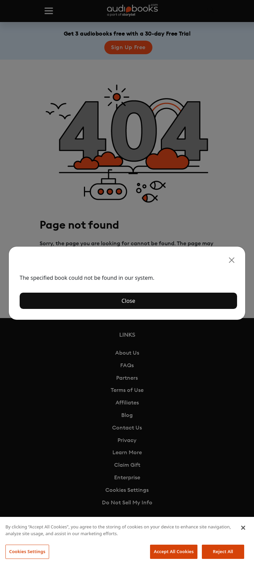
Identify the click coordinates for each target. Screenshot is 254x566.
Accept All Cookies (174, 551)
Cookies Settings (27, 551)
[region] (127, 541)
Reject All (223, 551)
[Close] (231, 260)
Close (128, 301)
